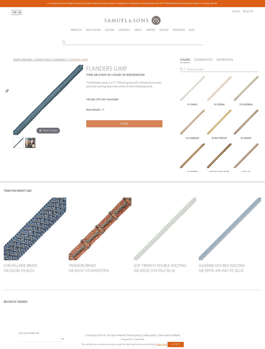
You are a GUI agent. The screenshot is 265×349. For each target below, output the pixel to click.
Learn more (161, 344)
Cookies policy (149, 335)
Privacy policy (134, 335)
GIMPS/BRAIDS (22, 59)
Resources (179, 30)
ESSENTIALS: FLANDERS (50, 59)
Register (248, 11)
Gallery (164, 30)
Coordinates (203, 59)
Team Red (139, 339)
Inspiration (225, 59)
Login (124, 123)
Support (150, 30)
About (138, 30)
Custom (109, 30)
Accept (175, 344)
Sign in (236, 11)
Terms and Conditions (169, 335)
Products (76, 30)
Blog (191, 30)
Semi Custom (93, 30)
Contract (124, 30)
